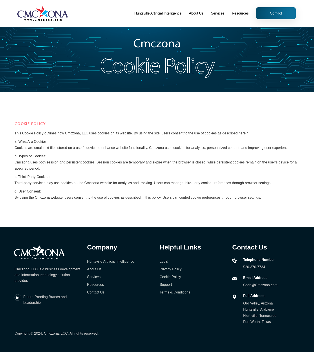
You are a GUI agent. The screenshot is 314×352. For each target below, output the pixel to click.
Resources (240, 13)
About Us (196, 13)
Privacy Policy (171, 269)
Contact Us (95, 292)
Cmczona (51, 333)
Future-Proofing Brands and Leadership (45, 299)
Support (166, 284)
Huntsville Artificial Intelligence (157, 13)
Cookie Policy (170, 277)
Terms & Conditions (175, 292)
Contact (276, 13)
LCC (64, 333)
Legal (164, 261)
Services (217, 13)
